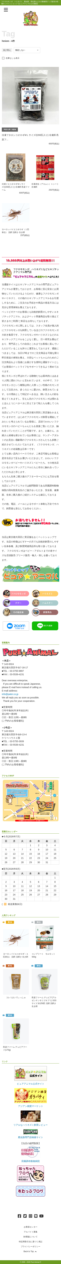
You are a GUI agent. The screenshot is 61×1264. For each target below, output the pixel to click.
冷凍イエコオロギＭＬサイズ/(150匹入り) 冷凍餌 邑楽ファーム (15, 187)
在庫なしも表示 (12, 58)
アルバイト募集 (30, 1232)
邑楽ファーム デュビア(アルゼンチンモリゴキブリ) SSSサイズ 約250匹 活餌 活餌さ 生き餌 (44, 1001)
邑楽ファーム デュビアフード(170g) (15, 1048)
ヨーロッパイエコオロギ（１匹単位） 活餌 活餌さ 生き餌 (15, 955)
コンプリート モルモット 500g (43, 955)
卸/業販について (30, 1237)
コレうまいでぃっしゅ (16, 997)
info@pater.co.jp (10, 694)
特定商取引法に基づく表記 (30, 1241)
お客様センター (30, 1227)
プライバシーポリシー (30, 1246)
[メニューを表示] (6, 10)
